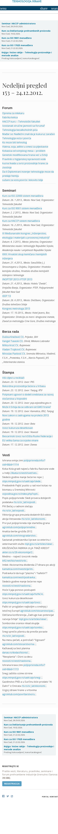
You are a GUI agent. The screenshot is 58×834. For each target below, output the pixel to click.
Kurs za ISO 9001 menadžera (17, 38)
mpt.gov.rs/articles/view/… (39, 544)
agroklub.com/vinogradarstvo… (19, 535)
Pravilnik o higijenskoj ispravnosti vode (24, 159)
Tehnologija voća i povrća (16, 138)
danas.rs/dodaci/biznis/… (16, 652)
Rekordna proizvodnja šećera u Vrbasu (24, 386)
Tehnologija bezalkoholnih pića (19, 130)
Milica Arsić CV (10, 345)
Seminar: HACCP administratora (19, 23)
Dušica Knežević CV (13, 337)
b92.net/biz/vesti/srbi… (15, 560)
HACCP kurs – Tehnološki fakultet (21, 121)
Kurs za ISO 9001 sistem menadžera (22, 208)
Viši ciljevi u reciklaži (13, 377)
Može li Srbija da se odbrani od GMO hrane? (26, 407)
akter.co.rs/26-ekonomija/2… (18, 552)
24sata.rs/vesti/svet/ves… (24, 473)
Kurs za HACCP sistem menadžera (21, 221)
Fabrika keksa (10, 117)
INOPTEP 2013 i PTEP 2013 (17, 279)
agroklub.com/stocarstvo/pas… (37, 610)
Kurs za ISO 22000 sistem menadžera (22, 195)
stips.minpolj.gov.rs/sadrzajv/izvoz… (22, 602)
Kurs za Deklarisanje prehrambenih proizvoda (26, 30)
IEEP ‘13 (6, 296)
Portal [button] (45, 797)
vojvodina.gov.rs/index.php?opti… (20, 493)
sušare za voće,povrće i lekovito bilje (22, 180)
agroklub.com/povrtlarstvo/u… (19, 694)
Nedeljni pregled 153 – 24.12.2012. (24, 88)
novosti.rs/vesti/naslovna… (17, 585)
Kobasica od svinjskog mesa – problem (23, 150)
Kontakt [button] (54, 797)
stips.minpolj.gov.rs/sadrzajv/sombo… (23, 627)
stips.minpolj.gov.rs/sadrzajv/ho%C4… (23, 594)
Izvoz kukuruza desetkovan (17, 428)
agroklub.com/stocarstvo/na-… (19, 644)
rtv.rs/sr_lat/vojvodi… (25, 502)
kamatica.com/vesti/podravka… (19, 577)
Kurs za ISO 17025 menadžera (17, 45)
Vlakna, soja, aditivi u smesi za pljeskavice (25, 146)
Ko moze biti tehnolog (14, 142)
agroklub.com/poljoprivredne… (19, 527)
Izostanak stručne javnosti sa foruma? (23, 125)
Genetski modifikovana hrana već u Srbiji (25, 155)
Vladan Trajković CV (13, 349)
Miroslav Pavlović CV (13, 353)
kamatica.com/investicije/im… (18, 569)
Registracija (12, 784)
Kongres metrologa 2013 (16, 308)
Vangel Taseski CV (12, 341)
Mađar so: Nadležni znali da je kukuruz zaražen (28, 134)
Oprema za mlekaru (13, 113)
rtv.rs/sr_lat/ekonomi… (33, 519)
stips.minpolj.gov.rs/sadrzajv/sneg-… (22, 677)
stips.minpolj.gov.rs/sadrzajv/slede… (22, 481)
